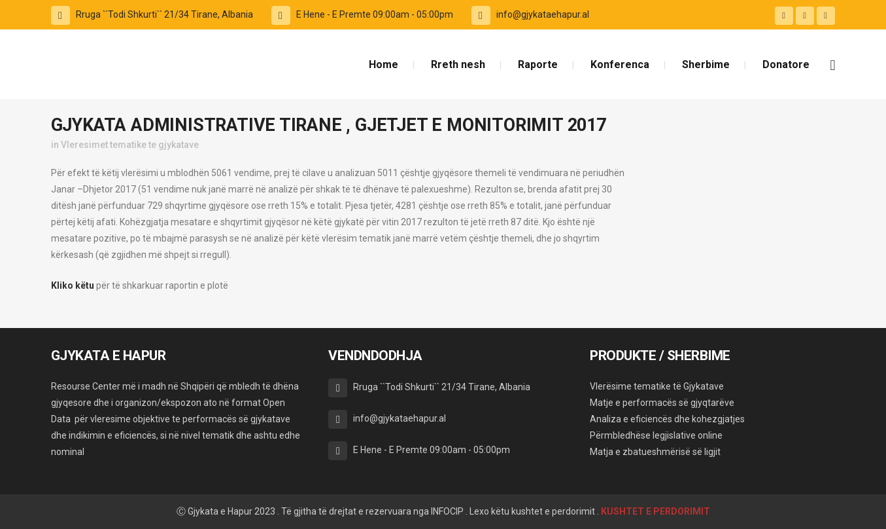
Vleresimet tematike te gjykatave (130, 144)
